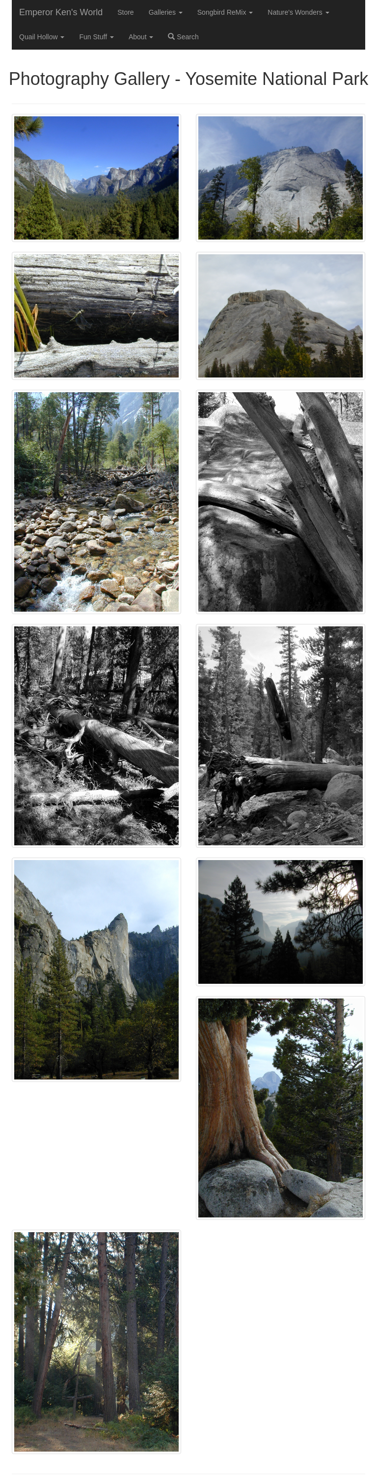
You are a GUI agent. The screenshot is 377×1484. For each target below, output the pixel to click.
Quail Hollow (41, 37)
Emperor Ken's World (61, 12)
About (141, 37)
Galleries (166, 12)
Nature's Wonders (298, 12)
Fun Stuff (96, 37)
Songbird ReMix (225, 12)
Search (183, 37)
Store (125, 12)
